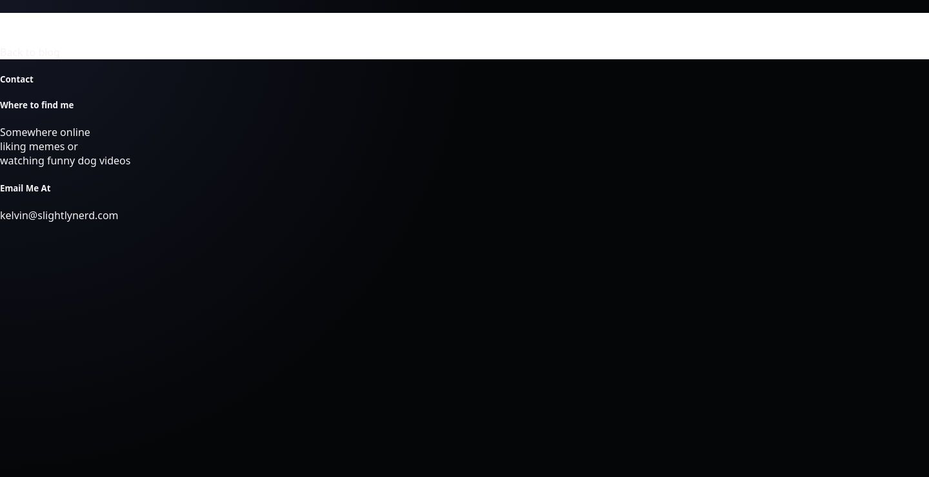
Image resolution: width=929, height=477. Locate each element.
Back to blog (30, 52)
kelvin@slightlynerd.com (59, 215)
